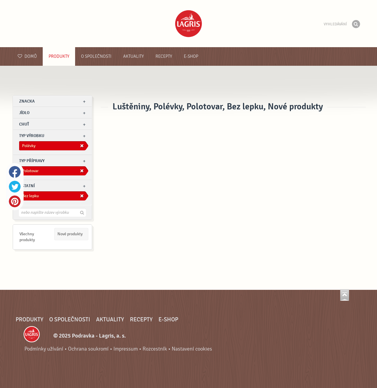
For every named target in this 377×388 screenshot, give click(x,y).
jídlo (24, 112)
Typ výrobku (31, 135)
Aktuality (133, 56)
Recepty (164, 56)
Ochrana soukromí (88, 349)
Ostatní (27, 185)
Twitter (15, 187)
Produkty (59, 56)
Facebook (15, 172)
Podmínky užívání (43, 349)
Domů (27, 56)
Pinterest (15, 201)
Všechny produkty (27, 236)
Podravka (188, 23)
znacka (27, 101)
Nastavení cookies (192, 349)
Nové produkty (70, 233)
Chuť (24, 124)
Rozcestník (155, 349)
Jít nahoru (344, 295)
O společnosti (96, 56)
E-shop (191, 56)
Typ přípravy (31, 160)
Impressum (125, 349)
